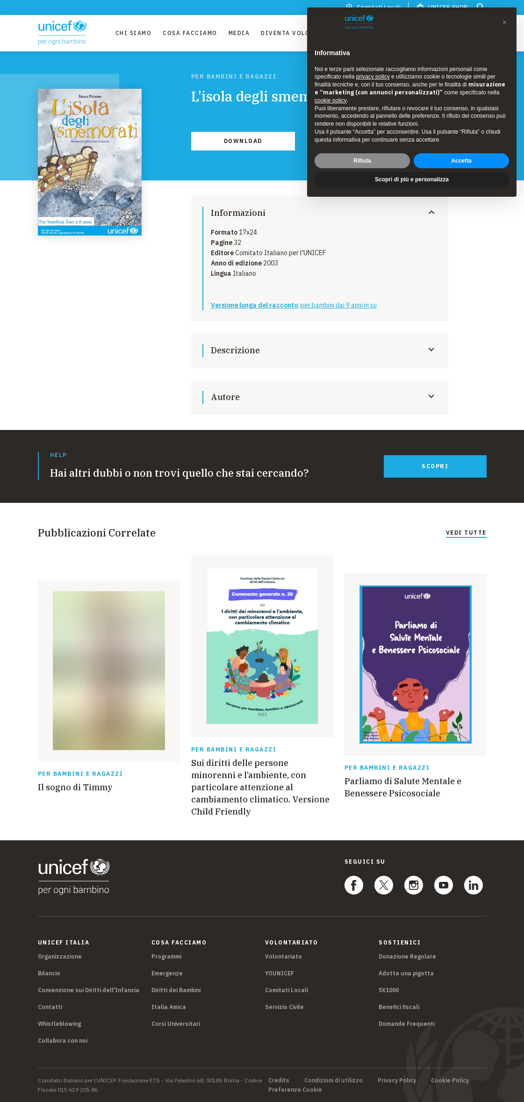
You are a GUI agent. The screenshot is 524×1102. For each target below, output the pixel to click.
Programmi (166, 956)
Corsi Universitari (175, 1023)
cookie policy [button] (331, 100)
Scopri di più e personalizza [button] (412, 179)
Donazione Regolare (407, 956)
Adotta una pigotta (406, 973)
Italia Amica (168, 1006)
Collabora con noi (62, 1040)
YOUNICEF (279, 973)
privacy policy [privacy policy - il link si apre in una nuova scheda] (373, 76)
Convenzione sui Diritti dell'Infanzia (88, 990)
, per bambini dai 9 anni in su (294, 305)
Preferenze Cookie (295, 1090)
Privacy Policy (397, 1080)
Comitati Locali (286, 990)
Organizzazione (60, 956)
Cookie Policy (450, 1080)
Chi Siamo (133, 32)
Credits (278, 1080)
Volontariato (283, 956)
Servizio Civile (284, 1006)
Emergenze (167, 973)
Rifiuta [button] (362, 160)
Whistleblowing (59, 1023)
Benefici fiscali (399, 1006)
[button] (504, 22)
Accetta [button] (461, 160)
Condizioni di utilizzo (333, 1080)
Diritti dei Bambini (176, 990)
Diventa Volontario (298, 32)
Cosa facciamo (190, 32)
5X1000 (389, 990)
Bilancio (49, 973)
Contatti (50, 1006)
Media (239, 32)
